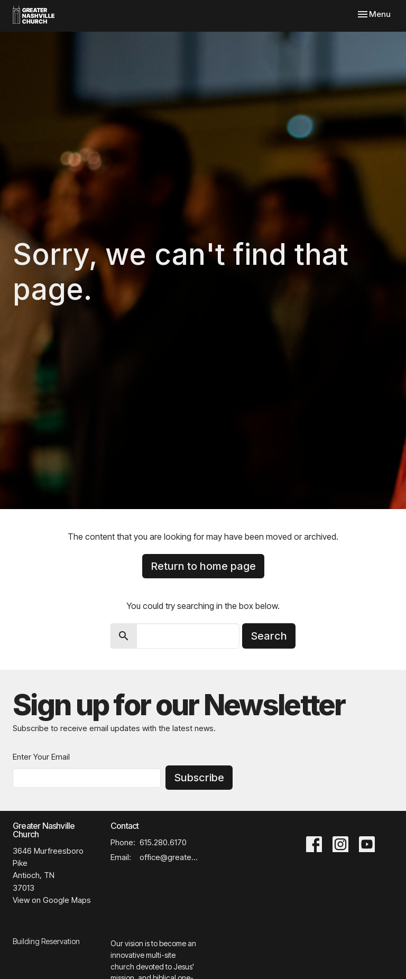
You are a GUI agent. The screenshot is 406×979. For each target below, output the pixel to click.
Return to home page (203, 566)
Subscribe (199, 777)
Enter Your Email (41, 757)
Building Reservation (46, 941)
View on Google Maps (52, 900)
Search (269, 636)
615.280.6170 (163, 842)
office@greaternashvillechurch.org (169, 857)
